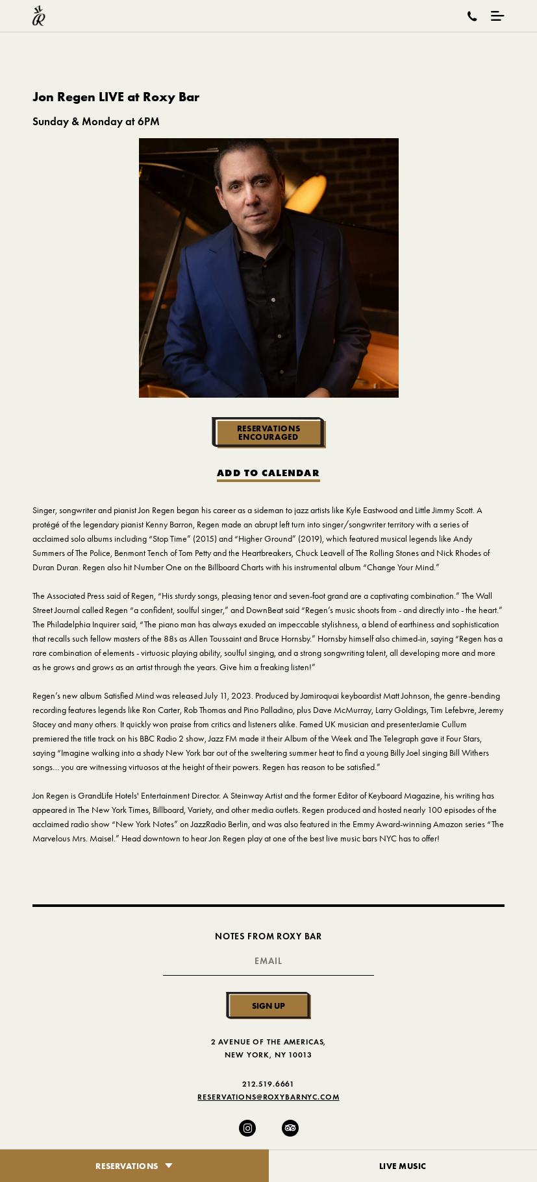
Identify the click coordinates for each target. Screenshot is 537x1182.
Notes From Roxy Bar (268, 936)
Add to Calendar (268, 473)
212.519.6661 (268, 1084)
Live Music (403, 1166)
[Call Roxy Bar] (472, 16)
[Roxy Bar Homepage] (38, 16)
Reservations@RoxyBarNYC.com (268, 1097)
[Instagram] (247, 1128)
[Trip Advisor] (290, 1128)
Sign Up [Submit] (268, 1005)
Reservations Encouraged (269, 432)
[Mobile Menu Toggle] (498, 16)
